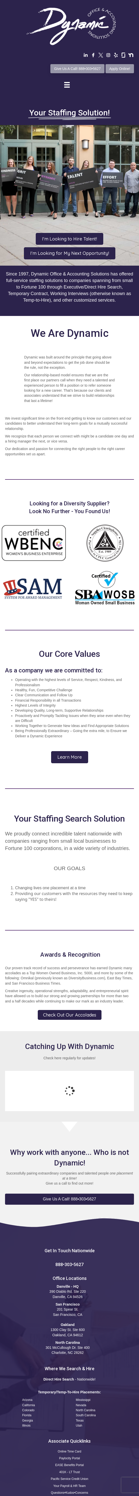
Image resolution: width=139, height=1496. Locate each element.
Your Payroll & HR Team (69, 1445)
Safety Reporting (69, 1466)
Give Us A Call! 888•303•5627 (77, 69)
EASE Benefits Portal (69, 1424)
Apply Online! (119, 69)
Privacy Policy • (68, 1491)
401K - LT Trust (69, 1431)
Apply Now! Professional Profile (69, 1459)
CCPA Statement (92, 1491)
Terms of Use (43, 1491)
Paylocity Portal (69, 1417)
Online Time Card (69, 1410)
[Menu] (67, 84)
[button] (69, 1158)
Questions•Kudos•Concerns (69, 1451)
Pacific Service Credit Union (69, 1438)
